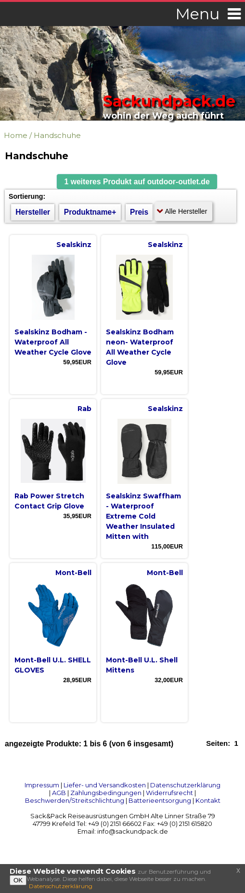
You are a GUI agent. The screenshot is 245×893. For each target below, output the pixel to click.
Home (15, 135)
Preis (139, 212)
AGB (59, 793)
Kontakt (207, 800)
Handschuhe (57, 135)
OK (18, 880)
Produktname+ (90, 212)
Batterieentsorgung (160, 800)
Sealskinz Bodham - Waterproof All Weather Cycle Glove (52, 342)
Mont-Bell (73, 572)
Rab (84, 408)
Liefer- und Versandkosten (105, 785)
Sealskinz (73, 244)
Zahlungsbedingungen (106, 793)
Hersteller (32, 212)
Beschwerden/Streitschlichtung (74, 800)
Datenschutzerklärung (185, 785)
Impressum (42, 785)
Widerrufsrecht (169, 793)
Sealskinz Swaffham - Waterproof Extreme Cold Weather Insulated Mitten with (143, 516)
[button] (137, 182)
